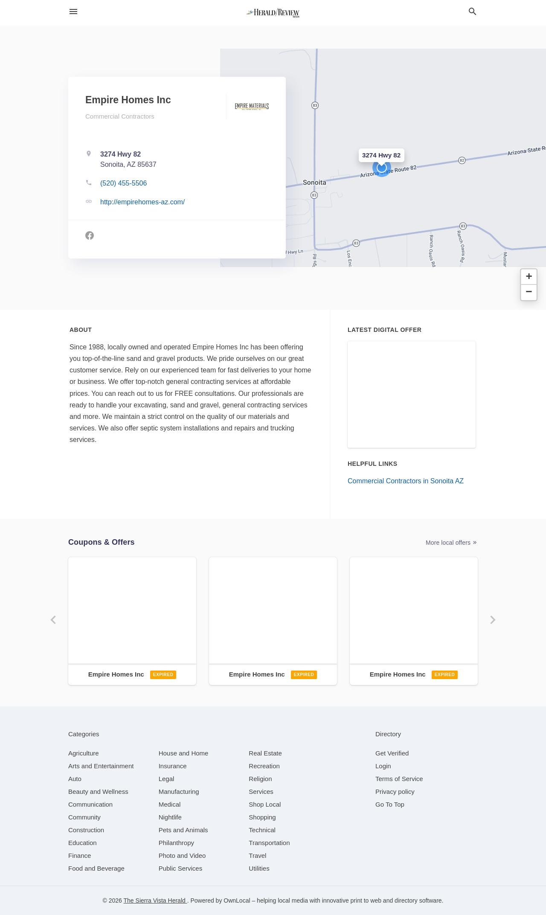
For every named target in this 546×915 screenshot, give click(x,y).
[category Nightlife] (170, 817)
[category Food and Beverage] (96, 868)
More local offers (452, 542)
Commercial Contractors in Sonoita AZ (406, 481)
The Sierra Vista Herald (155, 900)
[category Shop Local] (265, 804)
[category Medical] (170, 804)
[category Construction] (86, 830)
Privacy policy (395, 791)
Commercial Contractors (119, 116)
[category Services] (261, 791)
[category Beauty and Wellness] (98, 791)
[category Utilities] (259, 868)
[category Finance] (79, 855)
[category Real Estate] (265, 753)
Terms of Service (399, 778)
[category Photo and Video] (182, 855)
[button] (381, 167)
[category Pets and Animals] (183, 830)
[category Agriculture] (83, 753)
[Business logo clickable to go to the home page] (273, 12)
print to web (366, 900)
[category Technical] (262, 830)
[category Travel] (257, 855)
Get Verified (392, 753)
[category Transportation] (269, 842)
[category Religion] (260, 778)
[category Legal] (166, 778)
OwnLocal (237, 900)
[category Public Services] (181, 868)
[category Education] (82, 842)
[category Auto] (74, 778)
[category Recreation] (264, 766)
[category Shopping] (262, 817)
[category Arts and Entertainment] (101, 766)
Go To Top (389, 804)
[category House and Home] (184, 753)
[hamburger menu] (73, 11)
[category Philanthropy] (176, 842)
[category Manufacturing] (179, 791)
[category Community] (84, 817)
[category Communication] (90, 804)
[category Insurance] (173, 766)
